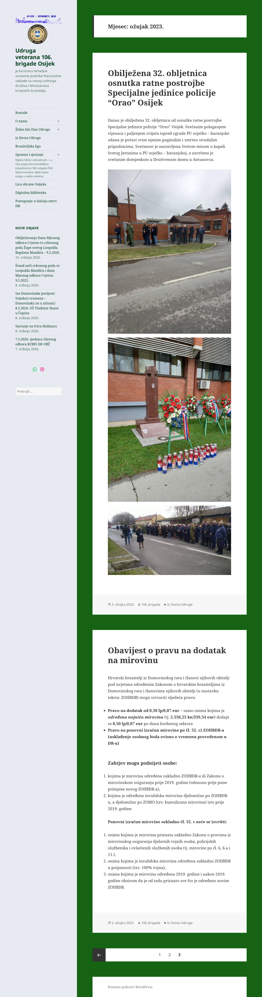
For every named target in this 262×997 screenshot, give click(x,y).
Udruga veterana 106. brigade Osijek (35, 57)
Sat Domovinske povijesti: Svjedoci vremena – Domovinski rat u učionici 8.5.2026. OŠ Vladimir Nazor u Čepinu (37, 303)
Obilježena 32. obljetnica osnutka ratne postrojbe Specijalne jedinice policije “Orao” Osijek (162, 87)
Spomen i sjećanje (34, 165)
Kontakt (21, 112)
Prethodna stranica (99, 954)
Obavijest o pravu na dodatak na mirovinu (167, 655)
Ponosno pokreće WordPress (130, 987)
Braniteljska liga (28, 146)
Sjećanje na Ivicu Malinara (36, 326)
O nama (21, 121)
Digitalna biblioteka (30, 192)
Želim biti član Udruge (32, 129)
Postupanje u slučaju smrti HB (36, 203)
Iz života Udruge (28, 138)
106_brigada (150, 604)
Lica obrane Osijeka (30, 184)
